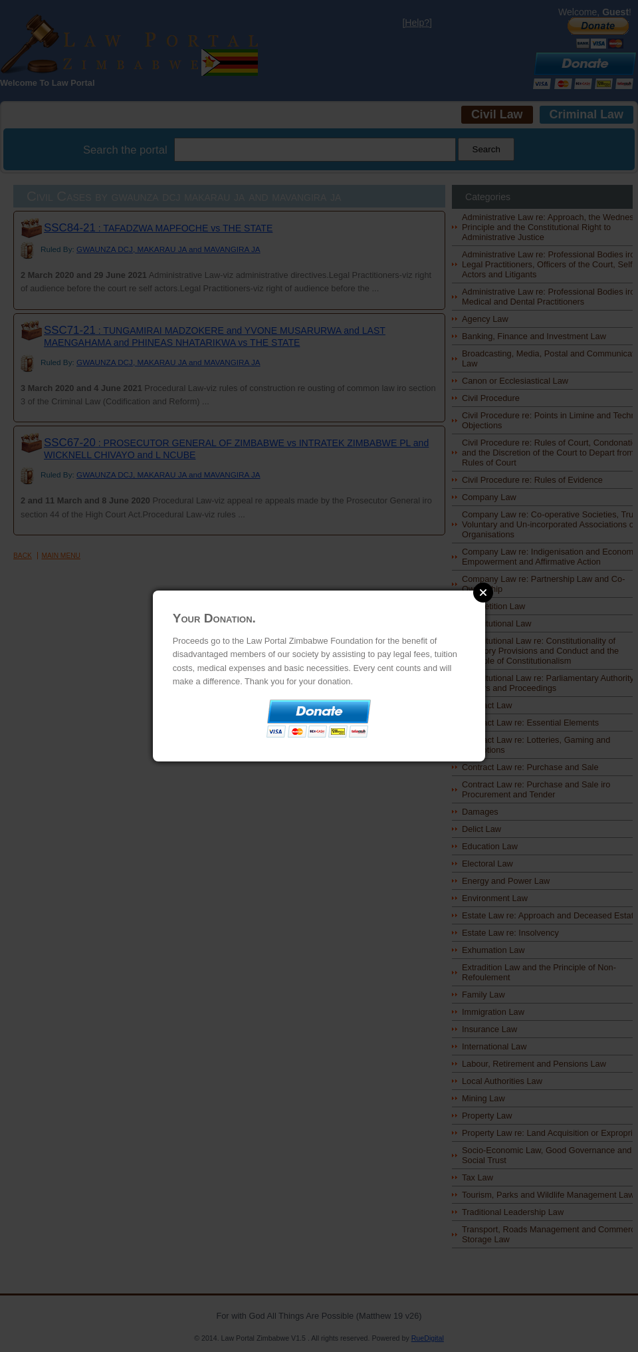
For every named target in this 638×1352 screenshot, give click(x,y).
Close (483, 593)
